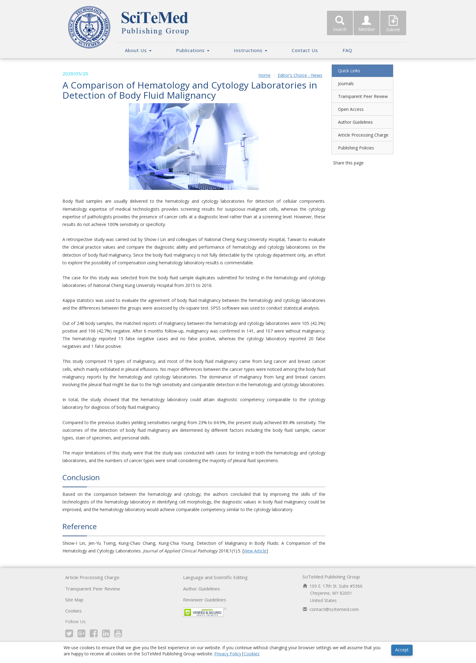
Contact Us (305, 50)
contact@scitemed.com (334, 617)
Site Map (74, 607)
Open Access (349, 109)
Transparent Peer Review (361, 96)
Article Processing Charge (361, 135)
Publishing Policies (354, 148)
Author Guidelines (353, 122)
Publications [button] (192, 50)
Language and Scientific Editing (215, 585)
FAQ (347, 50)
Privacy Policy (227, 654)
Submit (393, 23)
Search (339, 24)
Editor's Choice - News (298, 75)
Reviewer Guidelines (204, 607)
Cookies (73, 619)
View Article (258, 558)
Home (263, 75)
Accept (402, 650)
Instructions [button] (250, 50)
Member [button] (366, 24)
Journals (344, 83)
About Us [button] (138, 50)
